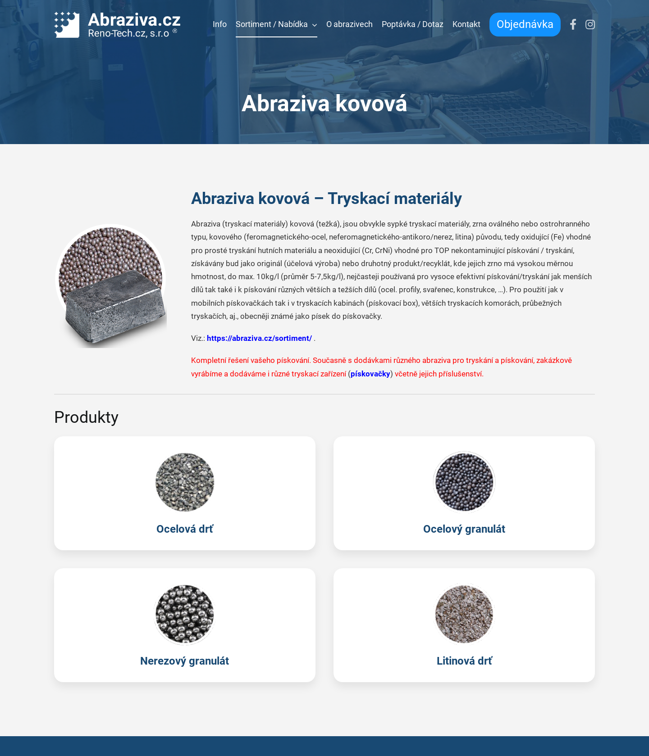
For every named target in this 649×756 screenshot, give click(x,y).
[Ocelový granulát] (464, 493)
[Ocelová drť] (184, 493)
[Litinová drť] (464, 625)
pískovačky (370, 373)
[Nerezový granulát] (184, 625)
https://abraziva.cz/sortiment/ (259, 338)
